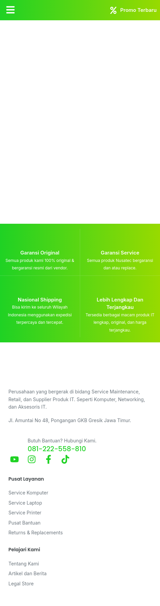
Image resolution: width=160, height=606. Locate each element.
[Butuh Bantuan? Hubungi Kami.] (15, 444)
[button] (10, 10)
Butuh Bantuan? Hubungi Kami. (62, 440)
